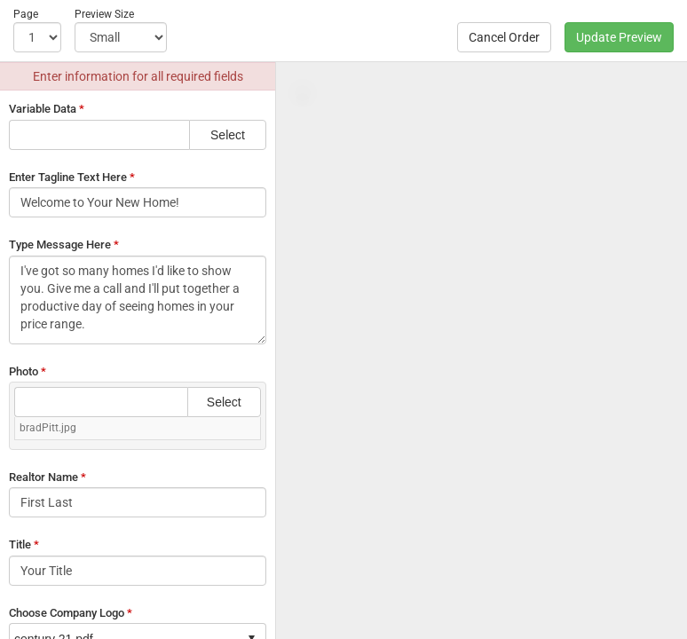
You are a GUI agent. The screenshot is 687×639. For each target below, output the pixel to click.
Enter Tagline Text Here (72, 177)
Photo (27, 371)
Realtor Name (47, 477)
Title (24, 544)
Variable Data (46, 108)
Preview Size (104, 14)
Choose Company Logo (70, 612)
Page (25, 14)
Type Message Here (64, 244)
